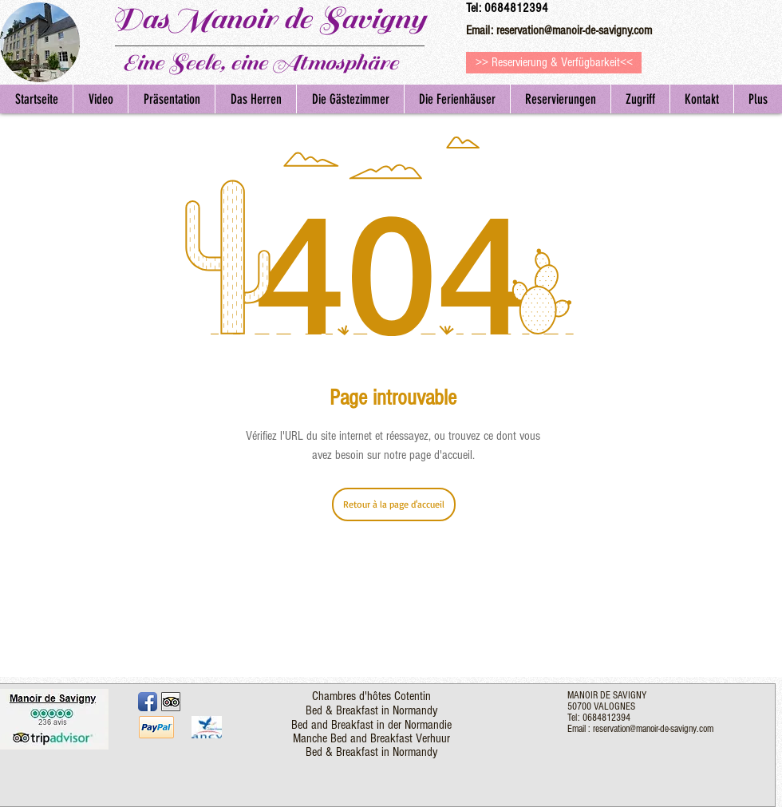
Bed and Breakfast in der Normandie (371, 725)
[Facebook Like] (223, 700)
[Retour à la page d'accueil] (394, 504)
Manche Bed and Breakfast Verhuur (371, 738)
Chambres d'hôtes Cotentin (371, 696)
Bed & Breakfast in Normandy (371, 710)
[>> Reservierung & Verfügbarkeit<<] (554, 62)
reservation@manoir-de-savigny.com (574, 30)
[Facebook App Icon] (147, 701)
